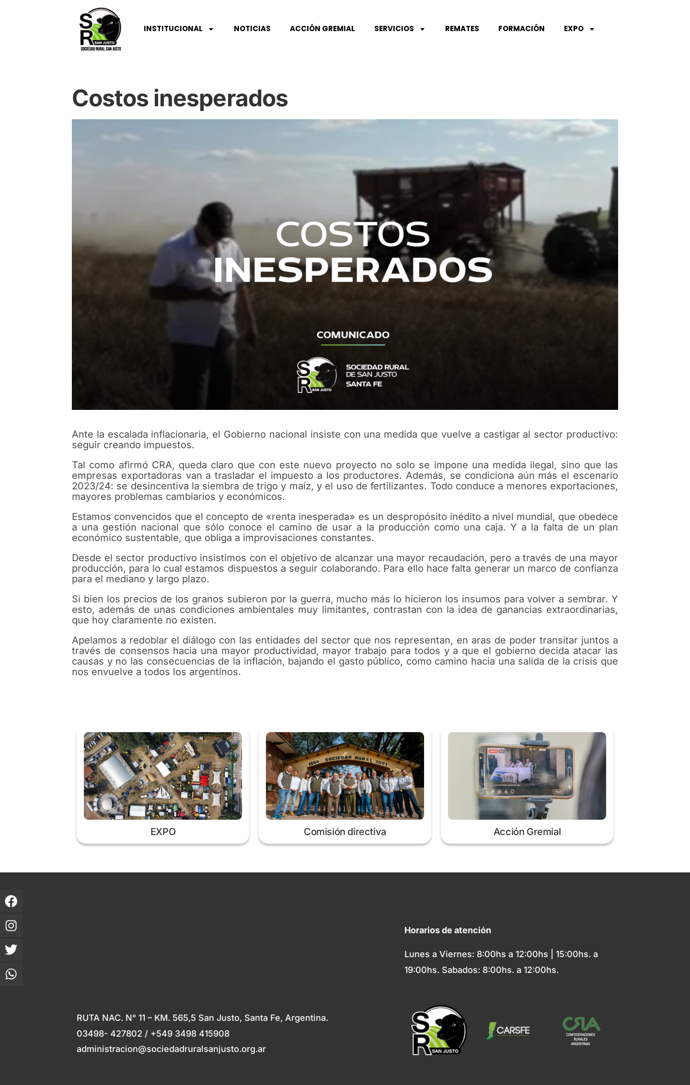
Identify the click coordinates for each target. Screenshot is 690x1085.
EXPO (580, 29)
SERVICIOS (400, 29)
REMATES (462, 28)
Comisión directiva (345, 831)
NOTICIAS (252, 28)
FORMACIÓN (521, 28)
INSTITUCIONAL (179, 29)
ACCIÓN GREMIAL (322, 28)
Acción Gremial (527, 831)
